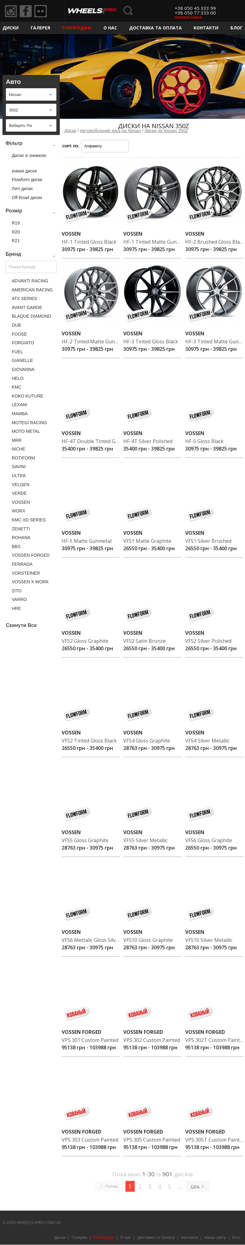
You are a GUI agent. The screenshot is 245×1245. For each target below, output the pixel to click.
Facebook (26, 11)
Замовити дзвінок (188, 17)
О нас (110, 28)
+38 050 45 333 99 (195, 8)
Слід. (195, 1186)
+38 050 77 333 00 (195, 13)
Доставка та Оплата (155, 28)
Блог (236, 28)
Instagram (11, 11)
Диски (10, 28)
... (180, 1186)
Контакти (206, 28)
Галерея (40, 28)
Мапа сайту (215, 1237)
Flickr (40, 11)
